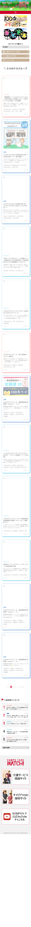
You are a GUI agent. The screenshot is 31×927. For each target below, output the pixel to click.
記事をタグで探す (11, 56)
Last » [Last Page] (22, 692)
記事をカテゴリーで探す (13, 52)
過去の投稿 (6, 748)
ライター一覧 (9, 60)
